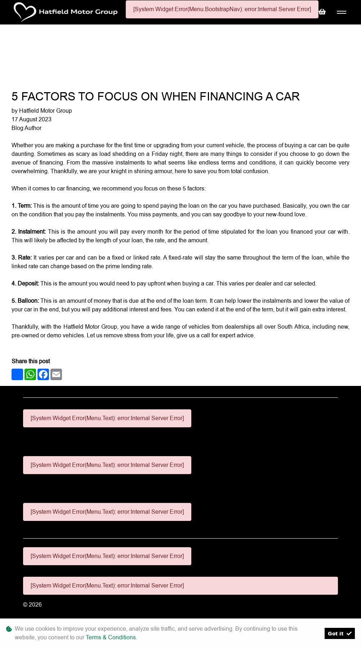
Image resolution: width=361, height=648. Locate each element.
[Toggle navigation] (341, 12)
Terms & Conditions (111, 637)
